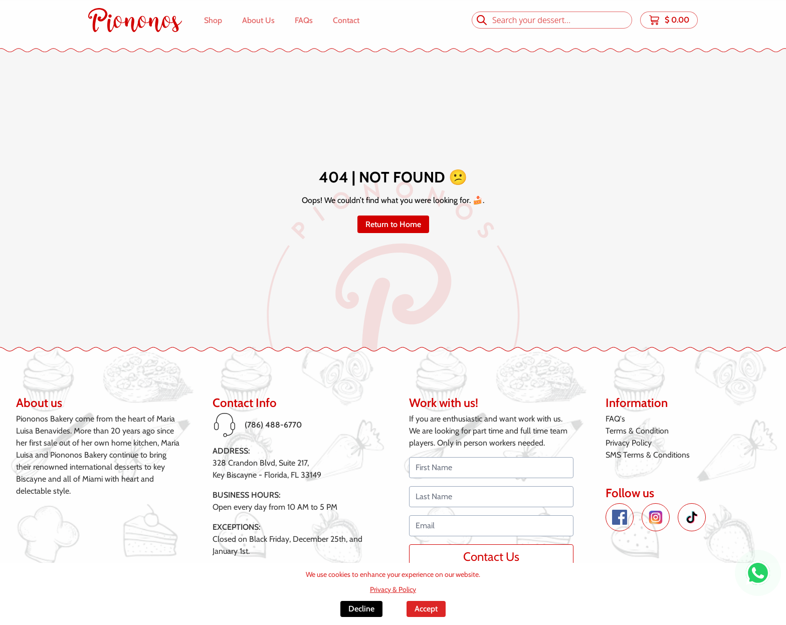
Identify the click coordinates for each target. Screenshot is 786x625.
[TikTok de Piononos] (692, 517)
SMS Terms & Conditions (648, 455)
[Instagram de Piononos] (656, 517)
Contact (346, 20)
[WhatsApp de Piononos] (758, 573)
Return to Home (393, 224)
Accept (426, 608)
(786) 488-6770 (273, 425)
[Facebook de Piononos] (620, 517)
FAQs (304, 20)
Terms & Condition (637, 431)
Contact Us (491, 556)
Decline (361, 608)
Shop (213, 20)
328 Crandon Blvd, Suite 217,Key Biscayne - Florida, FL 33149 (267, 469)
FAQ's (615, 419)
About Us (258, 20)
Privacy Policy (629, 443)
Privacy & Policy (393, 589)
